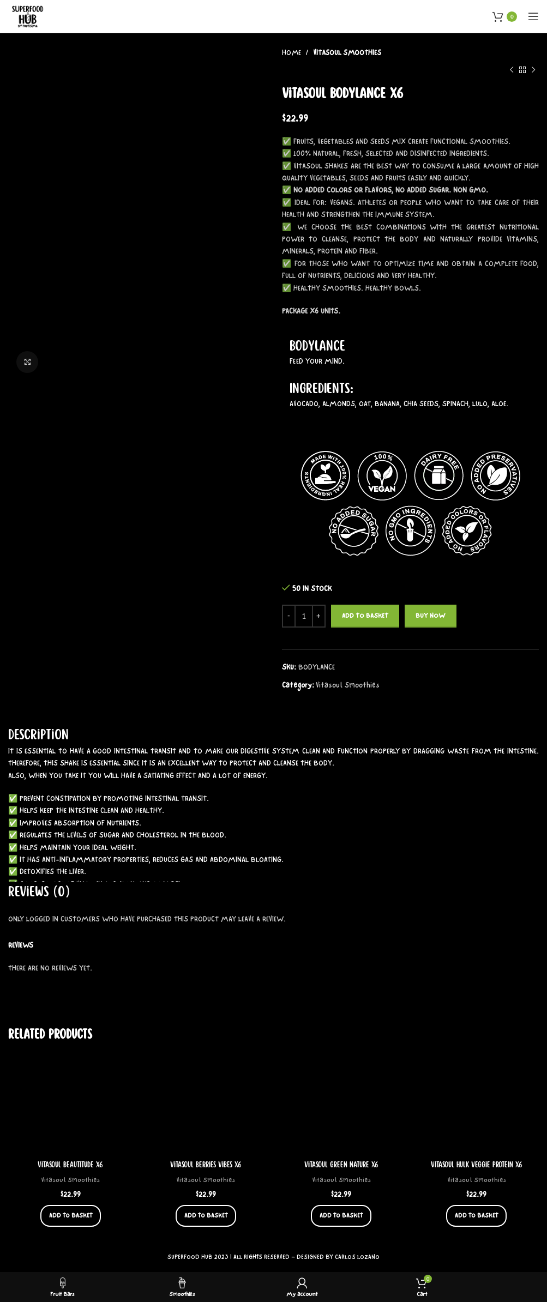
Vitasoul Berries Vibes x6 (206, 1164)
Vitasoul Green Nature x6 (341, 1164)
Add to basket (365, 615)
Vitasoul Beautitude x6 (70, 1164)
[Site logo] (28, 15)
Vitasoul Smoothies (347, 53)
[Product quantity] (304, 616)
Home (292, 53)
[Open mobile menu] (533, 16)
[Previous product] (511, 69)
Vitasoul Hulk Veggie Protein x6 (476, 1164)
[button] (70, 1215)
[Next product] (533, 69)
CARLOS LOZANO (357, 1256)
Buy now (431, 615)
